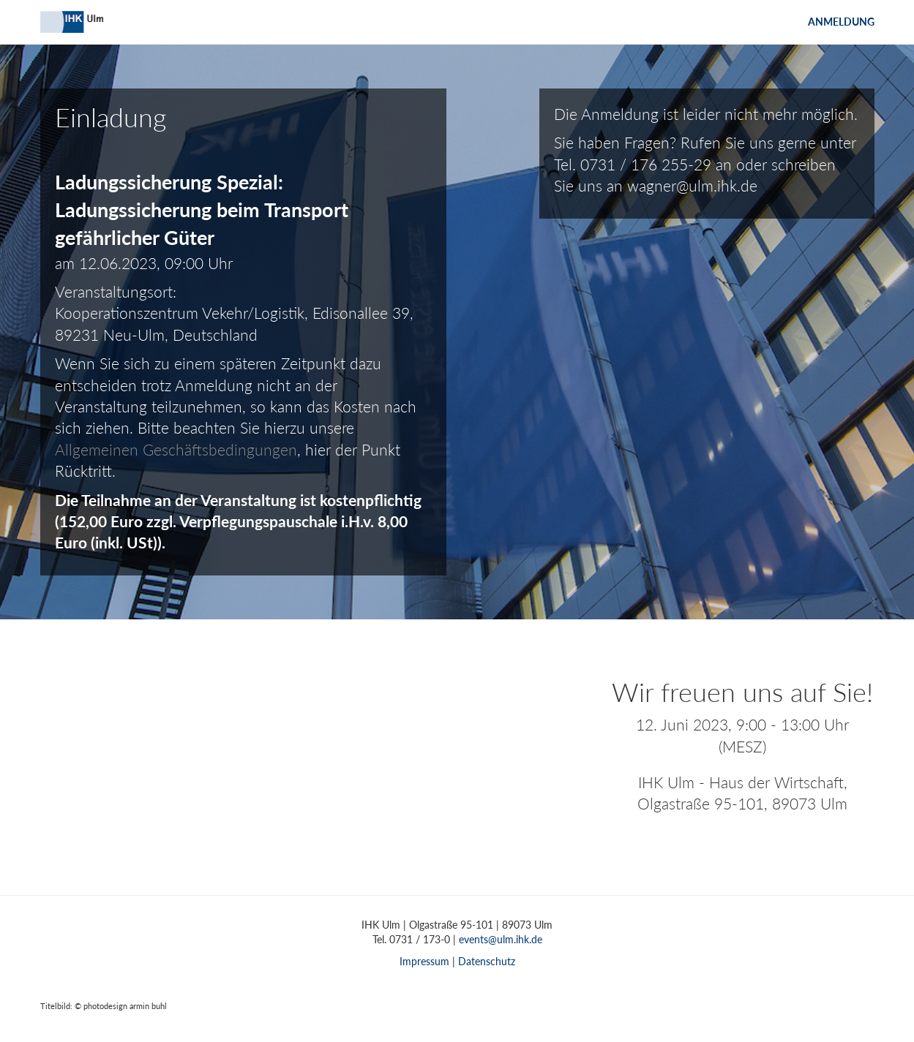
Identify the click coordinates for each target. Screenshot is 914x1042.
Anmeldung (841, 21)
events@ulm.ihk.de (500, 939)
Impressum (424, 961)
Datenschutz (486, 961)
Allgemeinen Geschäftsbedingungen (176, 449)
